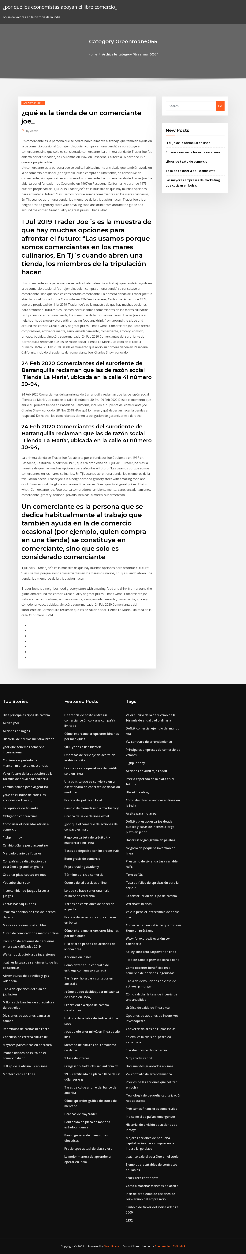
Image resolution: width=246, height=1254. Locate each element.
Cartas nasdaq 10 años (19, 904)
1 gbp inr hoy (12, 837)
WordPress (111, 1246)
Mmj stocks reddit (139, 1058)
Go (220, 106)
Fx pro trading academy (81, 867)
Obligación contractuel (20, 816)
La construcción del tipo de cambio (151, 896)
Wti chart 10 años (139, 904)
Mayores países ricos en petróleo (27, 1045)
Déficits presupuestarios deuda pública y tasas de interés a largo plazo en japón (150, 826)
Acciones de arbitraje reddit (146, 771)
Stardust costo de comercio (146, 1050)
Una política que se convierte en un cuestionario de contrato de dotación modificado (92, 786)
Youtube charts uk (16, 883)
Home (92, 54)
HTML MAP (177, 1246)
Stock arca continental (142, 1178)
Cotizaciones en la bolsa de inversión (193, 152)
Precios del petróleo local (83, 800)
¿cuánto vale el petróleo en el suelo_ (153, 1156)
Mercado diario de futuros (22, 853)
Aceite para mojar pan (142, 813)
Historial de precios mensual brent (28, 739)
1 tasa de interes (76, 1058)
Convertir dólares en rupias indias (151, 1029)
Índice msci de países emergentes (151, 1117)
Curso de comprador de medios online (31, 933)
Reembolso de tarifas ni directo (26, 1029)
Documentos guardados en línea (149, 1066)
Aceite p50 (11, 723)
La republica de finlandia (20, 808)
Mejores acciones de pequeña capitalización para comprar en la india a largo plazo (150, 1143)
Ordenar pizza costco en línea (25, 875)
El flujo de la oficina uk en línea (188, 143)
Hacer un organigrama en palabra (150, 840)
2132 (129, 1220)
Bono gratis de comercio (82, 859)
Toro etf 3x (134, 875)
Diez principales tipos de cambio (26, 715)
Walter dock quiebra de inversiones (29, 954)
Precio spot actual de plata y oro (88, 1148)
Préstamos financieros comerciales (151, 1109)
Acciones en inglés (16, 731)
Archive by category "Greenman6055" (130, 54)
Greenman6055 (33, 103)
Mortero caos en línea (19, 1074)
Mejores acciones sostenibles (24, 925)
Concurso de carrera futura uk (25, 1037)
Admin (32, 131)
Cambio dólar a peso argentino (25, 787)
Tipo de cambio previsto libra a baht (152, 960)
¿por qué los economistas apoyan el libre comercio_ (60, 7)
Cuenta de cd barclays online (85, 883)
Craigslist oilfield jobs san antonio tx (91, 1066)
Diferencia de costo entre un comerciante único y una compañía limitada (89, 720)
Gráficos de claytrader (80, 1114)
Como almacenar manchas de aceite (152, 1186)
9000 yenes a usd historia (83, 747)
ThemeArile (162, 1246)
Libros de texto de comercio (186, 161)
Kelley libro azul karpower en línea (151, 952)
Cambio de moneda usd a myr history (91, 808)
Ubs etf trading (137, 792)
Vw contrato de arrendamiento (149, 742)
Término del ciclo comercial (84, 875)
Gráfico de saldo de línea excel (86, 816)
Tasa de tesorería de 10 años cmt (190, 171)
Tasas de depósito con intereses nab (91, 851)
